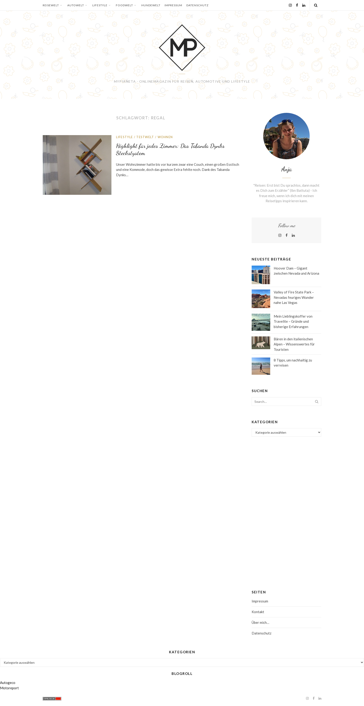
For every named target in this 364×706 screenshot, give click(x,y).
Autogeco (7, 682)
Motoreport (9, 688)
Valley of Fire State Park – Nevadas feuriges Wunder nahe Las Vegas (294, 297)
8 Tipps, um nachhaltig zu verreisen (293, 363)
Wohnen (165, 137)
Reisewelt (53, 5)
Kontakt (258, 612)
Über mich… (260, 622)
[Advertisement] (286, 506)
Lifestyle (102, 5)
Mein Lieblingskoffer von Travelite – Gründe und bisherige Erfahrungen (293, 321)
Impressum (173, 5)
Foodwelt (126, 5)
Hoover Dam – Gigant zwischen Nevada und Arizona (296, 271)
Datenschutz (197, 5)
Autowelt (77, 5)
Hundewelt (150, 5)
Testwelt (145, 137)
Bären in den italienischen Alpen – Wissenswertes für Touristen (294, 344)
